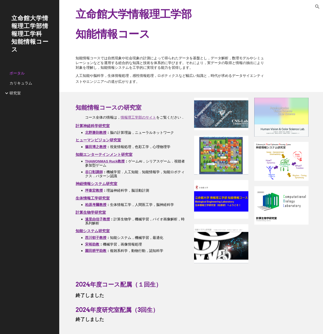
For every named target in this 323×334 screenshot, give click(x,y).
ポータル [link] (17, 73)
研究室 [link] (15, 93)
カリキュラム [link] (20, 83)
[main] (191, 24)
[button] (317, 6)
